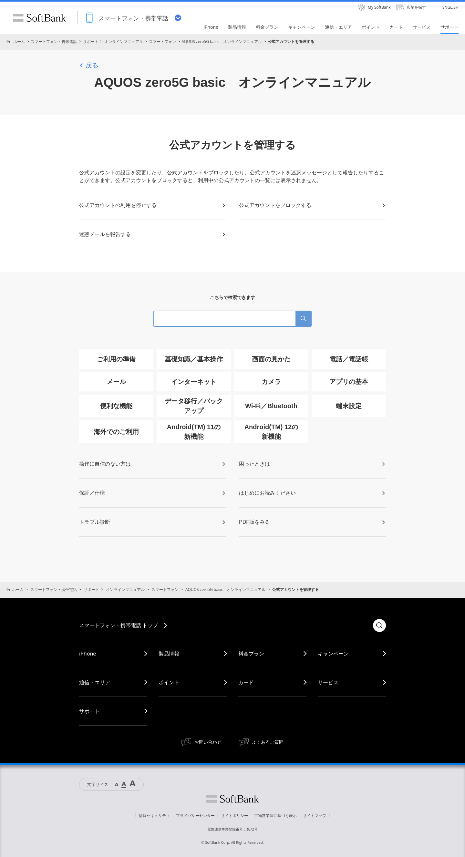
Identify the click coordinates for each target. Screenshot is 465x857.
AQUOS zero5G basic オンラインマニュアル (221, 41)
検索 (379, 625)
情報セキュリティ (154, 815)
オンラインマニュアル (123, 41)
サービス (328, 682)
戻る (88, 65)
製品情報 (169, 653)
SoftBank (39, 17)
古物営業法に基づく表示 (275, 815)
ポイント (169, 682)
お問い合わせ (208, 742)
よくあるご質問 (268, 742)
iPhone (87, 653)
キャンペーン (333, 653)
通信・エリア (94, 682)
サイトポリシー (234, 815)
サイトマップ (314, 815)
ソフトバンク (233, 798)
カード (246, 682)
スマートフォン (162, 41)
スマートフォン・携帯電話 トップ (118, 625)
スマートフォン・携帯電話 (54, 41)
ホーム (19, 41)
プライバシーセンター (195, 815)
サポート (90, 41)
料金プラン (251, 653)
